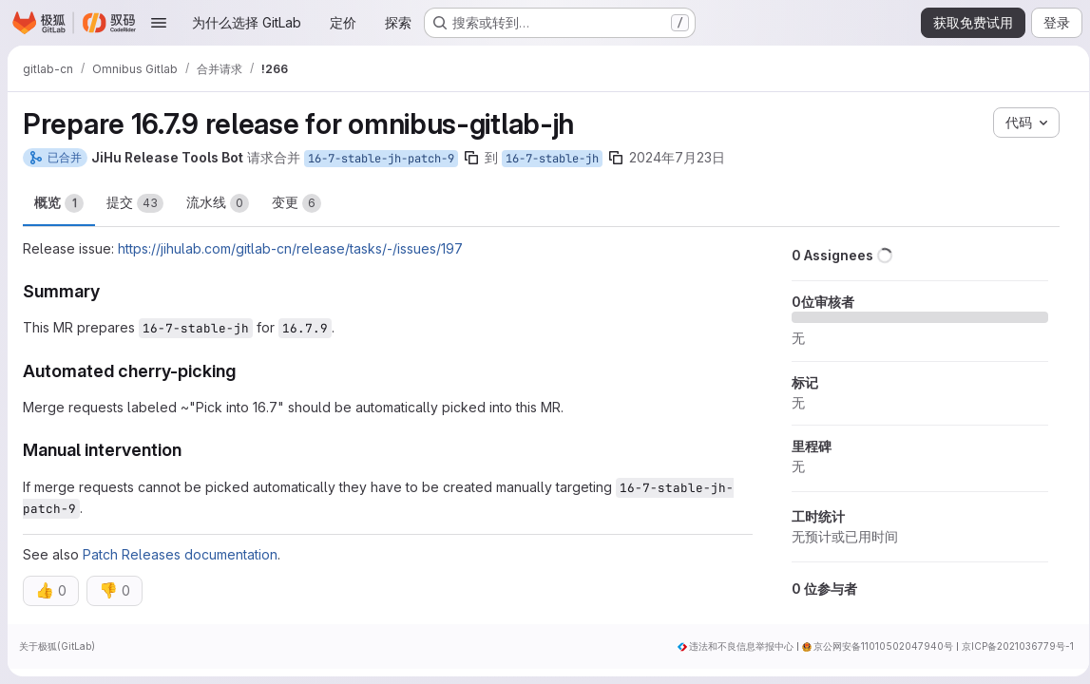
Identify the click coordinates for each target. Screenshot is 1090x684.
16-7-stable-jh (552, 158)
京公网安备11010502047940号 (877, 646)
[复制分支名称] (471, 157)
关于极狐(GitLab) (57, 646)
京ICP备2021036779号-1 (1011, 646)
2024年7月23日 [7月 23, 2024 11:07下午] (677, 157)
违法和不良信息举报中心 (734, 646)
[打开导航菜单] (158, 23)
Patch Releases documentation (180, 554)
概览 (59, 203)
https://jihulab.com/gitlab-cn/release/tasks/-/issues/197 (290, 248)
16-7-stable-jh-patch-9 (381, 158)
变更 (296, 203)
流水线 (217, 203)
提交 (134, 203)
